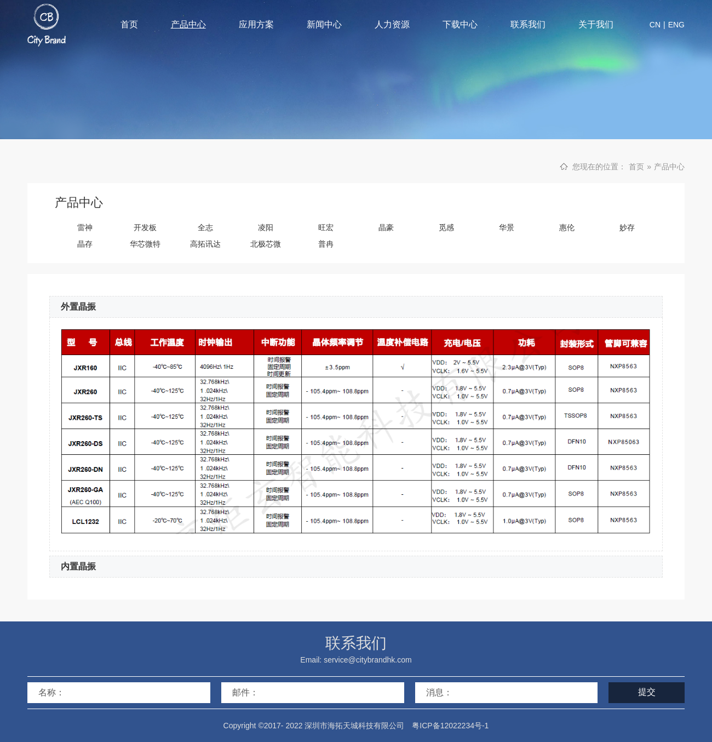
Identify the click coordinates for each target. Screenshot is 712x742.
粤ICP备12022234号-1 (450, 725)
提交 (647, 692)
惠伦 (567, 227)
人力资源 (392, 24)
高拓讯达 (205, 243)
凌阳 (265, 227)
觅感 (446, 227)
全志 (205, 227)
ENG (676, 24)
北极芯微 (265, 243)
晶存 (85, 243)
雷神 (85, 227)
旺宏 (326, 227)
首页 (129, 24)
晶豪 (386, 227)
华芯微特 (145, 243)
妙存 (627, 227)
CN (655, 24)
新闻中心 (324, 24)
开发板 (145, 227)
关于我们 (595, 24)
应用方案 (256, 24)
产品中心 (188, 24)
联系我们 (528, 24)
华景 (506, 227)
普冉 (326, 243)
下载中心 (460, 24)
